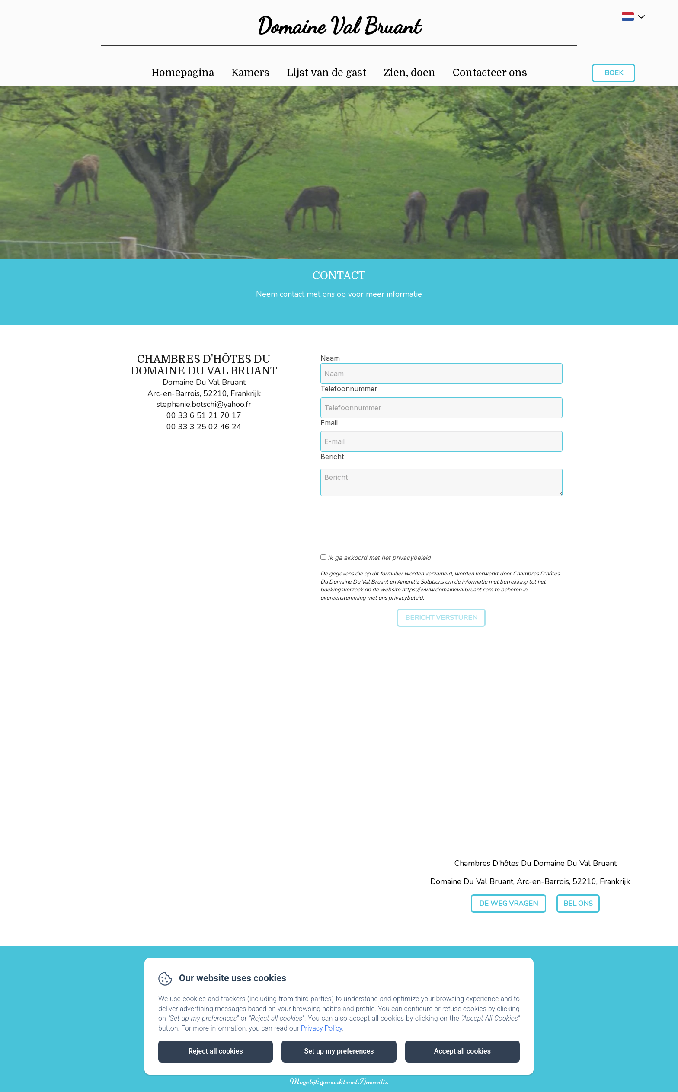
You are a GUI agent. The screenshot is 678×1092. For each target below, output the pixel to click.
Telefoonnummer (348, 388)
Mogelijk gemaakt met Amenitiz (339, 1081)
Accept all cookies (462, 1051)
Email (329, 422)
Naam (330, 358)
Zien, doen (409, 73)
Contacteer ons (490, 73)
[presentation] (393, 520)
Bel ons (578, 903)
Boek (613, 73)
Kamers (250, 73)
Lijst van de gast (326, 73)
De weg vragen (508, 903)
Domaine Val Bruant (339, 26)
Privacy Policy (321, 1028)
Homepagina (182, 73)
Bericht (332, 456)
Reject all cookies (216, 1051)
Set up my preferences (339, 1051)
